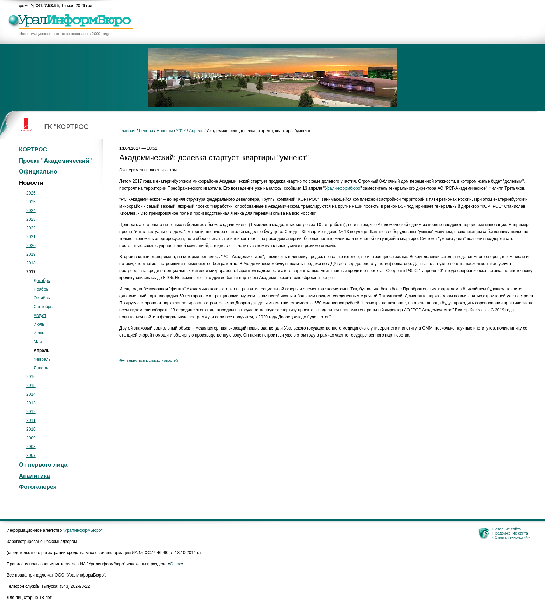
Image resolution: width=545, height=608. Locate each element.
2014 (31, 394)
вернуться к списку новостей (152, 360)
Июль (39, 324)
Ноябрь (41, 289)
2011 (31, 420)
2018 (31, 263)
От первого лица (43, 464)
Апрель (196, 130)
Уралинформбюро (342, 188)
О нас (175, 563)
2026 (31, 193)
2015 (31, 385)
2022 (31, 228)
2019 (31, 254)
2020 (31, 245)
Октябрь (42, 298)
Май (38, 341)
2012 (31, 411)
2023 (31, 219)
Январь (41, 368)
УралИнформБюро (82, 530)
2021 (31, 236)
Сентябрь (43, 306)
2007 (31, 455)
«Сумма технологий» (511, 537)
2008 (31, 446)
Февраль (42, 359)
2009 (31, 438)
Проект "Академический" (55, 160)
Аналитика (34, 476)
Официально (38, 171)
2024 (31, 210)
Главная (127, 130)
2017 (181, 130)
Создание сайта (506, 529)
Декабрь (42, 280)
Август (40, 315)
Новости (164, 130)
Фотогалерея (38, 486)
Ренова (146, 130)
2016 (31, 376)
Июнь (39, 333)
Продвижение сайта (510, 533)
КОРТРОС (33, 149)
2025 (31, 201)
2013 (31, 403)
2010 (31, 429)
